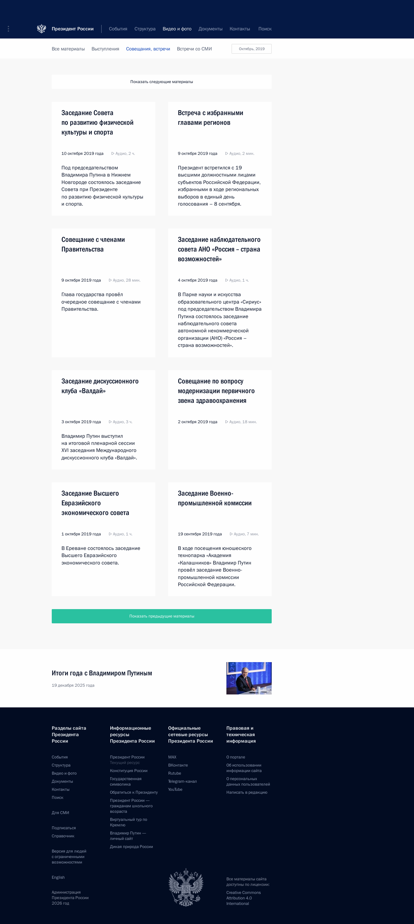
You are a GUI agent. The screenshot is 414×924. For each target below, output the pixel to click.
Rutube (174, 773)
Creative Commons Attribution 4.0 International (243, 898)
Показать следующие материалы (161, 82)
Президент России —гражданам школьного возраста (131, 806)
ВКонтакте (178, 765)
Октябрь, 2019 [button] (248, 48)
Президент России (73, 9)
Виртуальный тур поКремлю (128, 822)
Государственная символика (126, 781)
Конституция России (128, 771)
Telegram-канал (182, 781)
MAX (172, 757)
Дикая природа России (131, 847)
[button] (10, 9)
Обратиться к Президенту (134, 792)
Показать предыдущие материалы (161, 616)
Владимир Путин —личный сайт (128, 836)
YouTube (175, 789)
